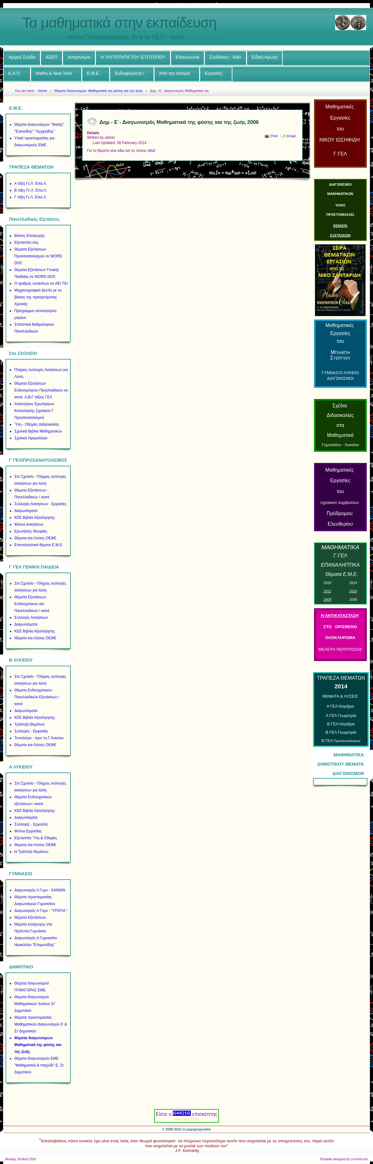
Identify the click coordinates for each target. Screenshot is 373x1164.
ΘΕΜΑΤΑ (340, 226)
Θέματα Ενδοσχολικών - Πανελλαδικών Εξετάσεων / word (36, 697)
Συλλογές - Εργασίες (31, 731)
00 (353, 599)
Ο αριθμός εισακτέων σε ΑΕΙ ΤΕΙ (41, 283)
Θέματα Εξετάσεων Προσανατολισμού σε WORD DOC (38, 256)
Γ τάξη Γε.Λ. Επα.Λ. (30, 197)
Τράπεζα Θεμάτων (29, 724)
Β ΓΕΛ (341, 740)
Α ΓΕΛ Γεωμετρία (341, 715)
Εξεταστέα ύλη (26, 242)
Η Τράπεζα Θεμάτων (31, 851)
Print (274, 136)
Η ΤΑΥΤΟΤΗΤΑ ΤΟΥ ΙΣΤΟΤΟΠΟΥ (133, 57)
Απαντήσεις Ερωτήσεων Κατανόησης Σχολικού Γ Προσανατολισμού (34, 411)
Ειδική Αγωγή (264, 57)
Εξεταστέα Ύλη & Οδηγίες (35, 838)
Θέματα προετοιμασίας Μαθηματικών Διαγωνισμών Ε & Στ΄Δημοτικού (40, 1024)
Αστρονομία (79, 57)
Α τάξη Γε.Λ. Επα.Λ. (30, 183)
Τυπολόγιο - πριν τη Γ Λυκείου (39, 738)
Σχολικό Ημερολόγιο (30, 438)
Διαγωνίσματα (25, 511)
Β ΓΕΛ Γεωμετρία (341, 732)
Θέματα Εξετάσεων (30, 917)
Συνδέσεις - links (225, 57)
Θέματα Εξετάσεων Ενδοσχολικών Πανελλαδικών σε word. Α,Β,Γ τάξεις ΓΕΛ (41, 390)
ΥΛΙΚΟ (340, 205)
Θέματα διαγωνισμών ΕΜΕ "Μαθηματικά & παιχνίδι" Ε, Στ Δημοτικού (39, 1065)
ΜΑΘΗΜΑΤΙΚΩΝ (340, 194)
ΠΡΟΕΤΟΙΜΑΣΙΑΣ (340, 214)
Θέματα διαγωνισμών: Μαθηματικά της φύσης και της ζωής (37, 1045)
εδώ (121, 150)
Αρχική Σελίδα (21, 57)
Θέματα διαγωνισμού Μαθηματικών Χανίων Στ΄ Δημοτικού (35, 1004)
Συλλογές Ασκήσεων (31, 617)
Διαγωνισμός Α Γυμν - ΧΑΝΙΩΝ (39, 890)
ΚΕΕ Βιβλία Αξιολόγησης (34, 517)
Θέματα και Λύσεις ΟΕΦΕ (35, 538)
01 (353, 583)
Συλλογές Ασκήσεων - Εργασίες (40, 504)
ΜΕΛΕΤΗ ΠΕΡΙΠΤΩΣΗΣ (340, 649)
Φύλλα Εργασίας (28, 831)
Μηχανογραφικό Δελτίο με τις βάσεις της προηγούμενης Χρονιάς (38, 297)
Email (291, 136)
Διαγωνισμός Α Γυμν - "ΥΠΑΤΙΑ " (41, 910)
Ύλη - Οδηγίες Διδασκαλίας (36, 424)
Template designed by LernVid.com (344, 1159)
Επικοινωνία (187, 57)
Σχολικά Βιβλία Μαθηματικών (38, 431)
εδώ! (151, 150)
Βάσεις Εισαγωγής (29, 235)
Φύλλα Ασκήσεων (28, 524)
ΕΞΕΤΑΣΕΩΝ (340, 235)
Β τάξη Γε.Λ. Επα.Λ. (30, 190)
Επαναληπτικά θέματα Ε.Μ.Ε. (38, 545)
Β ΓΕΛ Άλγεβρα (341, 724)
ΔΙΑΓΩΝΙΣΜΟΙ (340, 184)
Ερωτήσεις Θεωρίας (30, 531)
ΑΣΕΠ (51, 57)
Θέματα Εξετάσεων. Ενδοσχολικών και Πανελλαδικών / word (31, 604)
